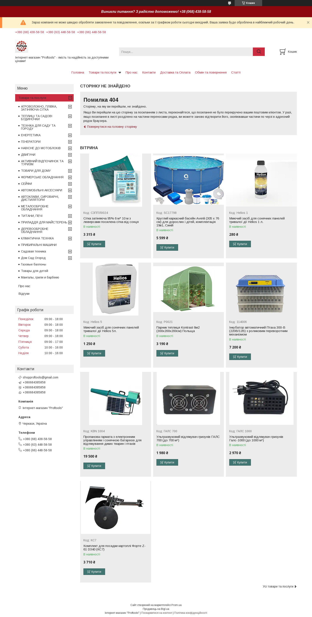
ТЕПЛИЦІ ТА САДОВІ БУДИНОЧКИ (36, 117)
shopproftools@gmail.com (40, 377)
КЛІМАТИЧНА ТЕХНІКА (37, 238)
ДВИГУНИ (28, 154)
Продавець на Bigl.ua (156, 608)
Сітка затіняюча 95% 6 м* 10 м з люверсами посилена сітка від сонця (111, 220)
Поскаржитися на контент (156, 612)
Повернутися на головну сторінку (112, 126)
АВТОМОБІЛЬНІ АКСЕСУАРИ (41, 190)
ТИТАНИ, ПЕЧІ (31, 216)
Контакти (149, 72)
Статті (235, 72)
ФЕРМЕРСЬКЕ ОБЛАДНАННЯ (42, 177)
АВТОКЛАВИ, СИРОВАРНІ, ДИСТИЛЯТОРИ (40, 198)
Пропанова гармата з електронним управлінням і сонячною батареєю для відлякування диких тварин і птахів (112, 440)
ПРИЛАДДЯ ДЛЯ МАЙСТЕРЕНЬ (44, 222)
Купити (96, 244)
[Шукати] (259, 51)
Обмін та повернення (211, 72)
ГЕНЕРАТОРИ (31, 141)
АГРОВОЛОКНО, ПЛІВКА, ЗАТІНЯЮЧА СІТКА (39, 108)
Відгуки (23, 293)
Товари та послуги (102, 72)
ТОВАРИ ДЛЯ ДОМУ (36, 170)
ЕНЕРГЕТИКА (31, 135)
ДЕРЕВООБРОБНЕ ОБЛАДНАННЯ (34, 230)
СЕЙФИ (26, 183)
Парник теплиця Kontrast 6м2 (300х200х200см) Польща (178, 329)
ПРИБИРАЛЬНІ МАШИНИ (39, 245)
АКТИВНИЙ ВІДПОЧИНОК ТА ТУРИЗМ (42, 162)
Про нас (132, 72)
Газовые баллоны (33, 264)
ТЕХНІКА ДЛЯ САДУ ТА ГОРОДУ (38, 127)
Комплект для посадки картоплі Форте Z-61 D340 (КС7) (114, 547)
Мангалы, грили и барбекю (40, 277)
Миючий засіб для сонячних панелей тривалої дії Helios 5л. (111, 329)
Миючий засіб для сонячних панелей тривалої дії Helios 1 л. (257, 220)
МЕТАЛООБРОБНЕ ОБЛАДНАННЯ (35, 208)
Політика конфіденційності (190, 612)
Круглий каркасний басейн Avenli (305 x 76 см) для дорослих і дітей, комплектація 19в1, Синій (187, 222)
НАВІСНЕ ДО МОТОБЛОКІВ (41, 148)
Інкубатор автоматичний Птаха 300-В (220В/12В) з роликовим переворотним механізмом (258, 331)
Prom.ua (176, 605)
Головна (77, 72)
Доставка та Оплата (175, 72)
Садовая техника (33, 251)
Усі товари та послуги (278, 586)
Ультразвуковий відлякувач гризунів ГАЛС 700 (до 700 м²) (188, 438)
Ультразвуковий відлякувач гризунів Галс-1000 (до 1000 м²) (256, 438)
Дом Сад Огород (33, 258)
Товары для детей (34, 271)
